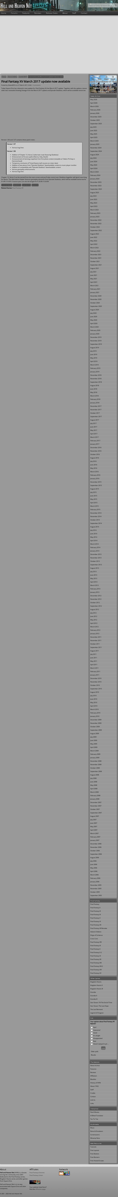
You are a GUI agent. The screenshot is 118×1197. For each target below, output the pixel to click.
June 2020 (93, 317)
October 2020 (95, 303)
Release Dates (52, 13)
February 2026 (95, 110)
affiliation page (40, 1189)
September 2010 (96, 689)
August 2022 (94, 234)
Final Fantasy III (95, 911)
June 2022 (93, 237)
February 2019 (95, 368)
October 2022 (95, 227)
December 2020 (95, 296)
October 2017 (95, 413)
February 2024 (95, 175)
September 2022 (96, 230)
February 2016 (95, 475)
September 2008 (96, 771)
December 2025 (95, 117)
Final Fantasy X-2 (96, 952)
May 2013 (93, 578)
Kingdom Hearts (95, 982)
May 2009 (93, 744)
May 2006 (93, 868)
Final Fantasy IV (95, 914)
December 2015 (95, 482)
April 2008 (93, 789)
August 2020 (94, 310)
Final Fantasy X (95, 949)
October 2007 (95, 809)
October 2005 (95, 892)
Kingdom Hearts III (96, 989)
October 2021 (95, 261)
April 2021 (93, 282)
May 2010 (93, 702)
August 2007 (94, 816)
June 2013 (93, 575)
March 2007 (94, 833)
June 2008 (93, 782)
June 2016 (93, 465)
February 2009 (95, 754)
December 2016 (95, 447)
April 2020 (93, 323)
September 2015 (96, 485)
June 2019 (93, 354)
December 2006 (95, 844)
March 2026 (94, 106)
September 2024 (96, 151)
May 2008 (93, 785)
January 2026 (94, 113)
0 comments (36, 85)
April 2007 (93, 830)
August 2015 (94, 489)
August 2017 (94, 420)
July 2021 (93, 272)
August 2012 (94, 609)
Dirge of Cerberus (96, 935)
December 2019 (95, 337)
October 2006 (95, 851)
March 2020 (94, 327)
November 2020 (95, 299)
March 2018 (94, 396)
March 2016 (94, 472)
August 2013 (94, 568)
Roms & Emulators (96, 1131)
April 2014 (93, 540)
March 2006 (94, 875)
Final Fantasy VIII (96, 942)
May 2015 (93, 499)
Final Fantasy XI (95, 956)
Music (92, 1128)
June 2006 (93, 864)
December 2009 (95, 720)
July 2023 (93, 196)
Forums (14, 13)
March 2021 (94, 286)
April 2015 (93, 503)
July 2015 (93, 492)
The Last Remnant (96, 1009)
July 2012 (93, 613)
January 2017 (94, 444)
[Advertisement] (42, 44)
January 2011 (94, 675)
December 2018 (95, 375)
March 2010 (94, 709)
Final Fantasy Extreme (37, 1173)
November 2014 (95, 516)
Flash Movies (94, 1112)
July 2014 (93, 530)
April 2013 (93, 582)
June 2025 (93, 130)
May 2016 (93, 468)
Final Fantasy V (95, 918)
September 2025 (96, 124)
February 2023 (95, 213)
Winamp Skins (95, 1138)
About (64, 13)
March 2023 (94, 210)
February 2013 (95, 589)
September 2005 (96, 895)
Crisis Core (94, 939)
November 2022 (95, 223)
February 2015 (95, 509)
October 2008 (95, 768)
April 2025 (93, 137)
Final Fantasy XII (95, 959)
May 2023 (93, 203)
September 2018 (96, 382)
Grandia (93, 992)
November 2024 (95, 148)
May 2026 (93, 99)
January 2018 (94, 403)
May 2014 (93, 537)
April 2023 (93, 206)
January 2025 (94, 144)
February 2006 (95, 878)
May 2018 (93, 392)
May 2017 (93, 430)
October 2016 (95, 454)
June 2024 (93, 161)
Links (92, 1103)
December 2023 (95, 182)
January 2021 (94, 292)
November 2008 (95, 764)
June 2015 (93, 496)
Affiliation (93, 1076)
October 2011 (95, 644)
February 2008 (95, 795)
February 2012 (95, 630)
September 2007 (96, 813)
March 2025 (94, 141)
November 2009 (95, 723)
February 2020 (95, 330)
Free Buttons (94, 1154)
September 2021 (96, 265)
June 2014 (93, 534)
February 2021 (95, 289)
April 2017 (93, 434)
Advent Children (95, 932)
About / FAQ (94, 1086)
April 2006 (93, 871)
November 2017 (95, 410)
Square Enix (17, 185)
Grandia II (93, 996)
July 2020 (93, 313)
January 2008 (94, 799)
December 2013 (95, 554)
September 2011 (96, 647)
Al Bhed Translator (96, 1116)
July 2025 (93, 127)
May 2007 (93, 826)
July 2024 (93, 158)
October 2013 (95, 561)
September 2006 (96, 854)
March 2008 (94, 792)
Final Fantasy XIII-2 (96, 966)
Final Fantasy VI (95, 921)
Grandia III (93, 999)
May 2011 (93, 661)
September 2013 (96, 565)
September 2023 (96, 189)
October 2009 (95, 727)
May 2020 (93, 320)
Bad (94, 1041)
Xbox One (35, 185)
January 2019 (94, 372)
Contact (84, 13)
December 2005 (95, 885)
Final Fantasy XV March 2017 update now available (46, 77)
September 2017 (96, 416)
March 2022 (94, 248)
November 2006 (95, 847)
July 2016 (93, 461)
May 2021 (93, 279)
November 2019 (95, 341)
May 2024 (93, 165)
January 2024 (94, 179)
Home (3, 13)
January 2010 (94, 716)
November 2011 (95, 640)
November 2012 (95, 599)
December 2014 (95, 513)
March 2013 (94, 585)
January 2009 (94, 758)
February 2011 (95, 671)
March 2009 (94, 751)
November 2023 (95, 186)
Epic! (94, 1027)
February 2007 (95, 837)
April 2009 (93, 747)
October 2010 (95, 685)
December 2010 (95, 678)
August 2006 (94, 857)
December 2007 (95, 802)
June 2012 (93, 616)
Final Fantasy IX (95, 945)
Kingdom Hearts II (96, 985)
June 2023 (93, 199)
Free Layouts (94, 1150)
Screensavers (95, 1135)
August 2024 (94, 155)
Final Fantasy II (95, 908)
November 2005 (95, 889)
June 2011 (93, 658)
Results (93, 1055)
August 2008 (94, 775)
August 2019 (94, 348)
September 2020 (96, 306)
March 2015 (94, 506)
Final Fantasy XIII (96, 963)
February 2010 (95, 713)
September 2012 (96, 606)
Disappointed (97, 1038)
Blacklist (93, 1079)
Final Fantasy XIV (96, 970)
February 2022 (95, 251)
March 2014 (94, 544)
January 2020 (94, 334)
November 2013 (95, 558)
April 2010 (93, 706)
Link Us (92, 1100)
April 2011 (93, 665)
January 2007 (94, 840)
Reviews (37, 13)
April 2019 (93, 361)
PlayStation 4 (26, 185)
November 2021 (95, 258)
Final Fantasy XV (7, 185)
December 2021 (95, 255)
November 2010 (95, 682)
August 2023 (94, 192)
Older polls (94, 1051)
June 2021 (93, 275)
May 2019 (93, 358)
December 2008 (95, 761)
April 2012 (93, 623)
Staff (74, 13)
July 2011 (93, 654)
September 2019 (96, 344)
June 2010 (93, 699)
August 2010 (94, 692)
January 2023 (94, 217)
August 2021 (94, 268)
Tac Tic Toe (94, 1119)
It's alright (96, 1036)
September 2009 (96, 730)
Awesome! (96, 1030)
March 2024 (94, 172)
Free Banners (95, 1157)
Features (26, 13)
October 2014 (95, 520)
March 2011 (94, 668)
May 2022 (93, 241)
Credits (92, 1093)
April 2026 (93, 103)
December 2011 (95, 637)
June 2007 (93, 823)
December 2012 (95, 596)
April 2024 (93, 168)
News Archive (12, 77)
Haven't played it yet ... (101, 1044)
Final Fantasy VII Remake (98, 928)
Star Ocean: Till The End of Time (101, 1002)
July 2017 (93, 423)
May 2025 (93, 134)
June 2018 (93, 389)
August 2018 (94, 385)
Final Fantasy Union (36, 1175)
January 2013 (94, 592)
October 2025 (95, 120)
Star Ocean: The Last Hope (99, 1006)
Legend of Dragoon (96, 1013)
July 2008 (93, 778)
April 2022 (93, 244)
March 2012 (94, 627)
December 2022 (95, 220)
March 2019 (94, 365)
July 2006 (93, 861)
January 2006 (94, 882)
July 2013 (93, 572)
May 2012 (93, 620)
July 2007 (93, 820)
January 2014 (94, 551)
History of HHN (95, 1083)
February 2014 (95, 547)
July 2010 (93, 696)
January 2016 (94, 478)
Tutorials (93, 1147)
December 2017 (95, 406)
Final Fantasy (94, 904)
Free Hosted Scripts (97, 1161)
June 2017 (93, 427)
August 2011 (94, 651)
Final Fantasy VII (95, 925)
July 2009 (93, 737)
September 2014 (96, 523)
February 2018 (95, 399)
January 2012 (94, 634)
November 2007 (95, 806)
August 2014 (94, 527)
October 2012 (95, 603)
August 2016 (94, 458)
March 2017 (23, 77)
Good (95, 1033)
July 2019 (93, 351)
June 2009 (93, 740)
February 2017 (95, 441)
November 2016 (95, 451)
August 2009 (94, 733)
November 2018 (95, 379)
